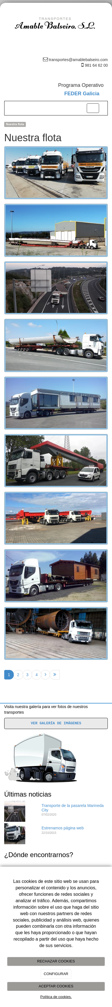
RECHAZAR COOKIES (56, 961)
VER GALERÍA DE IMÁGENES (56, 723)
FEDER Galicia (81, 93)
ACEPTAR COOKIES (56, 986)
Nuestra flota (15, 124)
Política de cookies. (56, 997)
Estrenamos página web (63, 828)
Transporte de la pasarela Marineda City (73, 807)
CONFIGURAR (56, 974)
